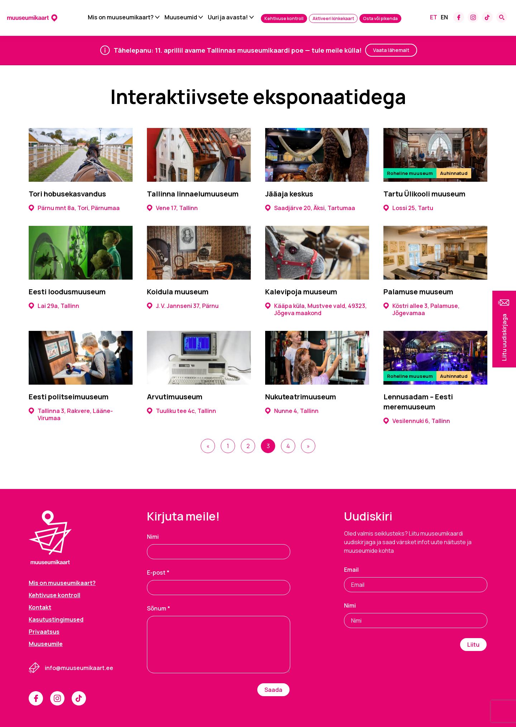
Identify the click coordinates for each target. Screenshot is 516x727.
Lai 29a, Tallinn (54, 305)
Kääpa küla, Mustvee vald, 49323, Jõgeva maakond (316, 309)
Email (351, 570)
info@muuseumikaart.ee (79, 668)
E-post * (158, 572)
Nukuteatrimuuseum (300, 396)
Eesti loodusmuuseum (67, 291)
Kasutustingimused (56, 619)
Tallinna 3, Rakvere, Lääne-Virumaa (71, 414)
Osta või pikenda (380, 19)
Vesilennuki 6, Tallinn (416, 420)
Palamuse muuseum (418, 291)
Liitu (473, 644)
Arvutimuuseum (174, 396)
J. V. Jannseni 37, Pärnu (183, 305)
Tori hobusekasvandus (67, 194)
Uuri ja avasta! (228, 18)
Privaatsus (44, 632)
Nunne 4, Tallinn (292, 410)
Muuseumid (180, 18)
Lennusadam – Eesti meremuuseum (418, 402)
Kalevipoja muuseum (301, 291)
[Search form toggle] (501, 18)
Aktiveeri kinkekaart (333, 19)
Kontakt (40, 607)
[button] (504, 329)
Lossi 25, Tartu (408, 208)
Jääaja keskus (289, 194)
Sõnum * (158, 608)
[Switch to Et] (433, 18)
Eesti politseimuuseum (69, 396)
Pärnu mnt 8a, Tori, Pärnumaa (74, 208)
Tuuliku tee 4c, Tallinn (181, 410)
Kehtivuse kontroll (284, 19)
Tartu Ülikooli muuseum (424, 194)
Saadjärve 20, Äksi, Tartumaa (310, 208)
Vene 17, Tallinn (172, 208)
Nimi (153, 537)
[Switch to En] (444, 18)
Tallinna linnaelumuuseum (193, 194)
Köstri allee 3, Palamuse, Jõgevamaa (421, 309)
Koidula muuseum (178, 291)
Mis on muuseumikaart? (121, 18)
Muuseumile (46, 644)
